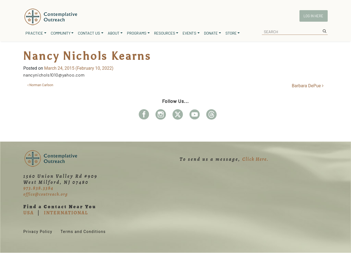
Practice (34, 33)
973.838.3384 (38, 188)
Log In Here (313, 16)
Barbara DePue (308, 85)
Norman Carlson (40, 85)
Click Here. (255, 159)
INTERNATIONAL (66, 212)
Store (231, 33)
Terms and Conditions (83, 231)
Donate (211, 33)
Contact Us (89, 33)
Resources (164, 33)
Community (60, 33)
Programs (136, 33)
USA (28, 212)
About (114, 33)
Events (189, 33)
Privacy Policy (37, 231)
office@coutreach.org (45, 194)
